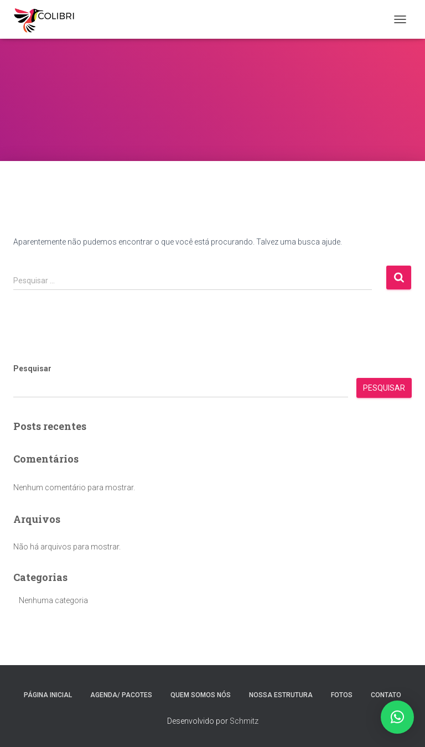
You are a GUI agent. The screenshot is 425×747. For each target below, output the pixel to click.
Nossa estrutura (281, 695)
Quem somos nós (200, 695)
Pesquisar (32, 368)
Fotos (342, 695)
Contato (386, 695)
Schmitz (244, 721)
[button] (397, 717)
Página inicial (48, 695)
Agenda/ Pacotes (121, 695)
